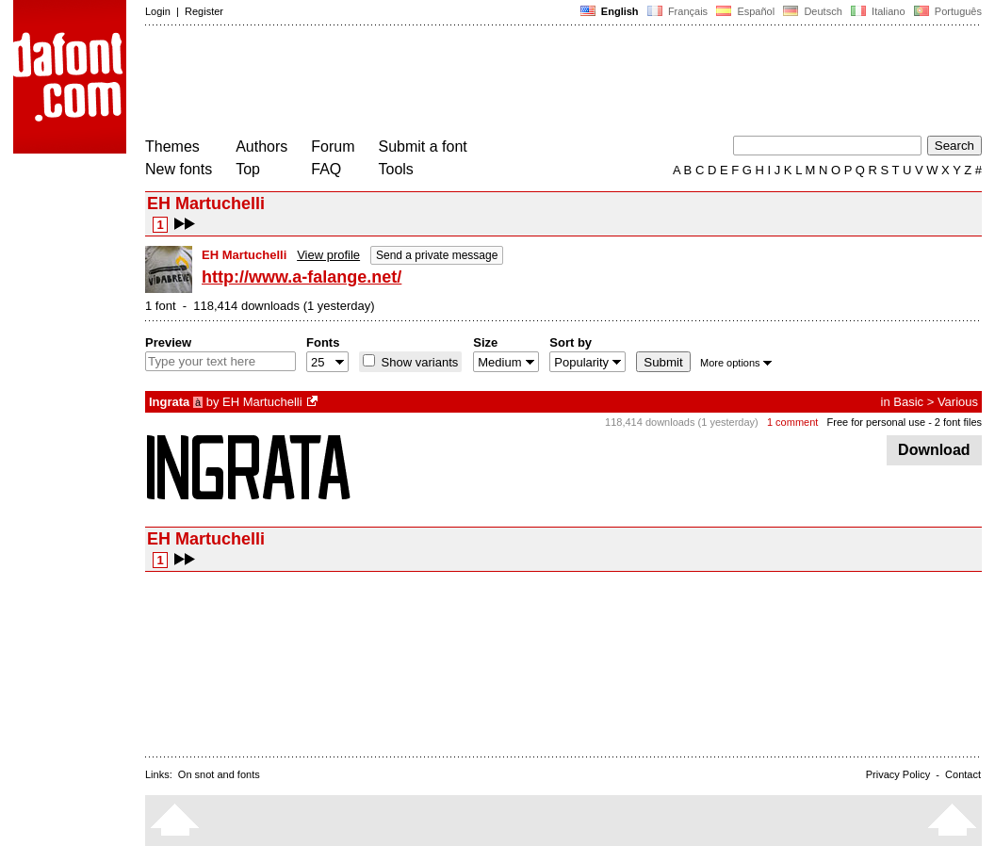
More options (736, 362)
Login (158, 11)
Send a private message (437, 255)
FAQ (326, 169)
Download (934, 450)
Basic (908, 402)
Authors (261, 146)
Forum (332, 146)
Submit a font (423, 146)
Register (204, 11)
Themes (172, 146)
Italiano (878, 11)
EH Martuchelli (262, 402)
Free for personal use (876, 422)
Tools (396, 169)
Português (946, 11)
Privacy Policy (898, 774)
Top (248, 169)
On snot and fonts (219, 774)
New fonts (178, 169)
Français (677, 11)
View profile (328, 255)
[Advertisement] (488, 83)
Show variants (418, 362)
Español (745, 11)
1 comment (792, 422)
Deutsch (812, 11)
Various (958, 402)
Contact (963, 774)
